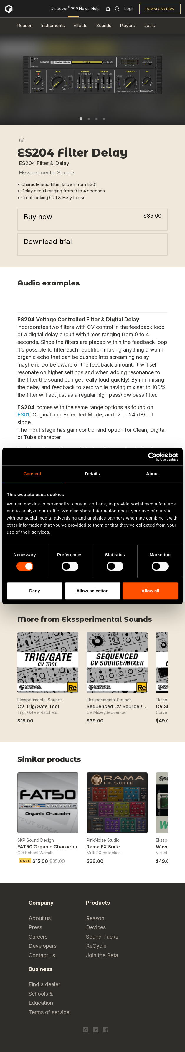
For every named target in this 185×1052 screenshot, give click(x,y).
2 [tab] (89, 119)
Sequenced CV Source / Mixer (121, 706)
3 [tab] (96, 119)
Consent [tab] (33, 473)
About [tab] (152, 473)
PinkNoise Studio (103, 840)
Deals (149, 25)
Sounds (103, 25)
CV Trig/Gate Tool (38, 706)
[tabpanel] (92, 75)
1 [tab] (81, 119)
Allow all (150, 590)
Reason (24, 25)
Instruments (53, 25)
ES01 (23, 414)
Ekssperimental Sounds (47, 172)
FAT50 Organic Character (47, 847)
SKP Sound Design (35, 840)
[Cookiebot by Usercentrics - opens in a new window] (152, 456)
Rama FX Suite (103, 847)
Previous (149, 621)
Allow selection (92, 590)
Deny (34, 590)
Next (164, 621)
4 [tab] (104, 119)
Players (127, 25)
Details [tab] (92, 473)
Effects (80, 25)
